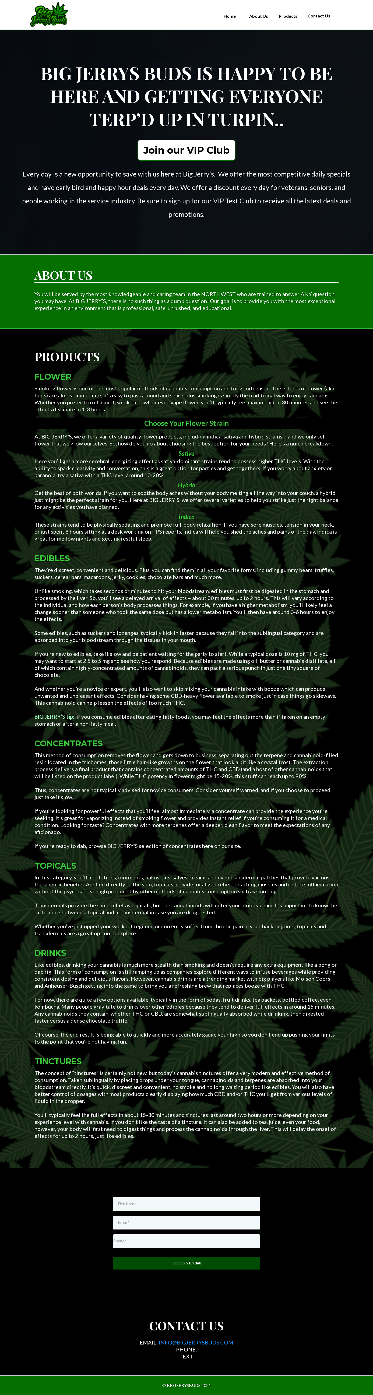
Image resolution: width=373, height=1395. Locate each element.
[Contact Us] (319, 15)
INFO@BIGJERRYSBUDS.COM (196, 1342)
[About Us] (258, 16)
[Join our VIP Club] (186, 149)
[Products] (288, 16)
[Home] (230, 16)
